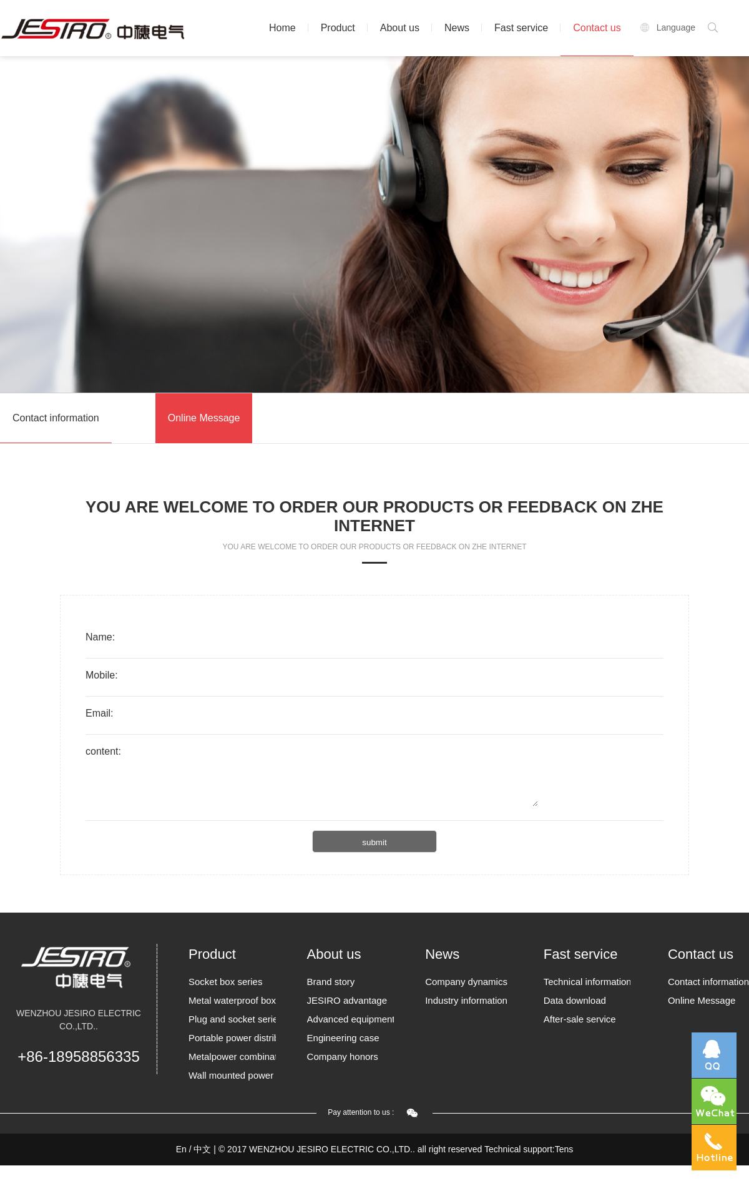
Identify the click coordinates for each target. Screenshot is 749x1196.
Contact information (55, 418)
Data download (575, 1000)
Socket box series (225, 981)
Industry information (466, 1000)
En (181, 1149)
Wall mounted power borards (232, 1075)
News (456, 27)
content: (103, 751)
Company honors (342, 1056)
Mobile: (102, 675)
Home (282, 27)
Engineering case (343, 1037)
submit (374, 842)
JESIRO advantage (347, 1000)
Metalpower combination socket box (232, 1056)
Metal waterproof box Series (232, 1000)
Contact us (596, 27)
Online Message (204, 418)
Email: (99, 713)
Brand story (331, 981)
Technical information (587, 981)
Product (338, 27)
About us (399, 27)
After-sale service (580, 1019)
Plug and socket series (232, 1019)
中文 (202, 1149)
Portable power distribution (232, 1037)
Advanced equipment (350, 1019)
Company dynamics (466, 981)
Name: (100, 637)
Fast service (521, 27)
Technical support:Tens (528, 1149)
